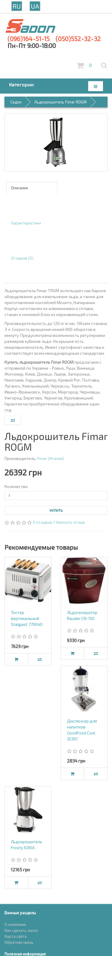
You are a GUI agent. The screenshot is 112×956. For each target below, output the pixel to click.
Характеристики (26, 223)
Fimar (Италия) (50, 458)
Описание (19, 187)
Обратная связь (18, 942)
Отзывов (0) (22, 258)
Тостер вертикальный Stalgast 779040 (26, 618)
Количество (16, 486)
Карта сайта (15, 936)
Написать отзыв (70, 522)
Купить (56, 510)
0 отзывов (42, 522)
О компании (15, 924)
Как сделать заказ (21, 930)
